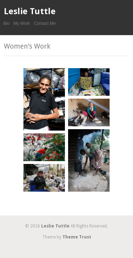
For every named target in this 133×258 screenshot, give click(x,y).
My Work (21, 23)
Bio (7, 23)
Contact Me (45, 23)
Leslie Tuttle (30, 11)
